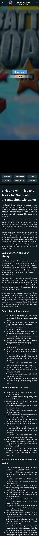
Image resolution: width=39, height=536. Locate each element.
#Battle (32, 181)
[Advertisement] (19, 156)
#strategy (7, 176)
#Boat (7, 181)
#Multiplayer (19, 181)
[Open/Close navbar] (3, 3)
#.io (32, 176)
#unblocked (20, 176)
